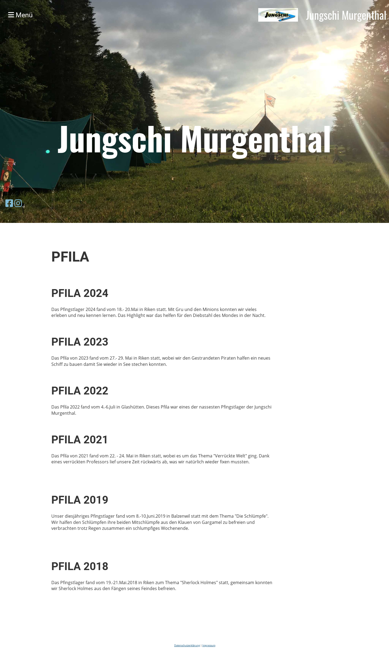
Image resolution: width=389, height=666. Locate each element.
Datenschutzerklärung (187, 645)
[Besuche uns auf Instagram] (18, 203)
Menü (20, 15)
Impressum (208, 645)
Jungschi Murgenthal (346, 14)
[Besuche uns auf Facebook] (9, 203)
